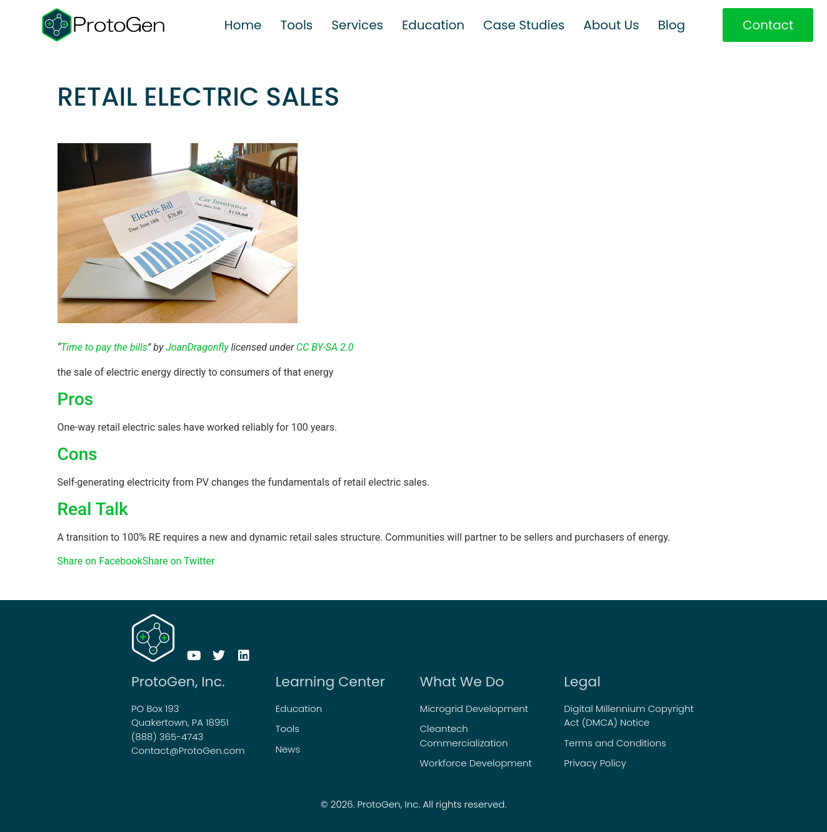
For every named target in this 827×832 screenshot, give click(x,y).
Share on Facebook (100, 561)
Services (357, 25)
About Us (611, 25)
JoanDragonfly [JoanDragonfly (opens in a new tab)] (197, 347)
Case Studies (523, 25)
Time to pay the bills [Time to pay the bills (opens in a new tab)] (104, 347)
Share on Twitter (179, 561)
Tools (297, 25)
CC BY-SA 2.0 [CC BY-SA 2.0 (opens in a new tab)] (324, 347)
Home (243, 25)
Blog (671, 25)
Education (433, 25)
